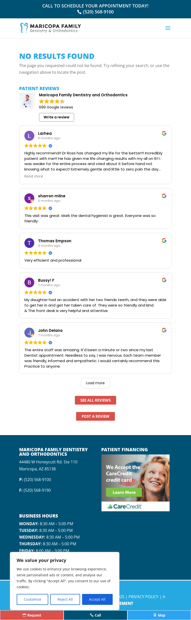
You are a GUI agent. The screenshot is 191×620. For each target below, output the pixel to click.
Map (159, 615)
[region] (64, 581)
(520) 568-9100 (98, 12)
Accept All (97, 599)
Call (95, 615)
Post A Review (95, 416)
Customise (32, 599)
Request (32, 615)
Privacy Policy (143, 596)
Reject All (65, 599)
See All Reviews (95, 400)
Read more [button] (33, 176)
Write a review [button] (56, 117)
